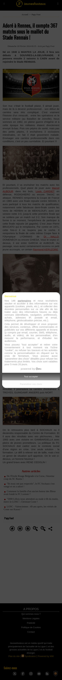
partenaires (24, 300)
